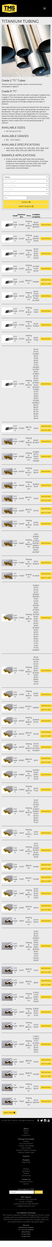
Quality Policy (26, 1236)
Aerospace (26, 1171)
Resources (26, 1225)
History (26, 1131)
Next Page (9, 1113)
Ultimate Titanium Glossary (26, 1150)
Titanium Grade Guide (26, 1152)
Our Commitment (26, 1144)
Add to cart (46, 284)
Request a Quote (26, 1182)
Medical (26, 1173)
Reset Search (26, 206)
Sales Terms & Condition (26, 1227)
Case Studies (26, 1148)
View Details (46, 225)
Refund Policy (26, 1232)
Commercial (26, 1176)
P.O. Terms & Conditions (26, 1229)
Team (26, 1133)
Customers (26, 1135)
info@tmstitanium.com (26, 1206)
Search (26, 202)
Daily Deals (26, 1162)
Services (26, 1156)
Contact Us (26, 1179)
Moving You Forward (26, 1139)
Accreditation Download (26, 1213)
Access (26, 1141)
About (26, 1129)
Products (26, 1160)
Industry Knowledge (26, 1146)
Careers (26, 1184)
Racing (26, 1169)
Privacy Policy (26, 1234)
